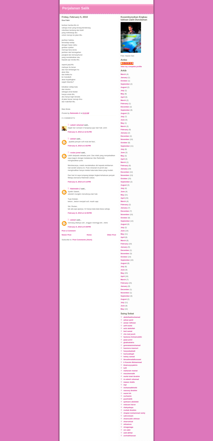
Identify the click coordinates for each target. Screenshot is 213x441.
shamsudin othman (131, 419)
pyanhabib (127, 399)
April (123, 97)
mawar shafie (129, 382)
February (124, 104)
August (124, 87)
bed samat (127, 331)
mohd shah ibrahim (131, 376)
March (123, 74)
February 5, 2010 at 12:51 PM (80, 132)
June (123, 120)
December (125, 107)
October (124, 81)
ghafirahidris (128, 342)
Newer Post (66, 235)
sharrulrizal (128, 422)
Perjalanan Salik (75, 8)
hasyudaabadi (129, 351)
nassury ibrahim (130, 390)
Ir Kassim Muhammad (132, 362)
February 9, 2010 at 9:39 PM (79, 227)
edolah (73, 139)
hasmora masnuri (130, 348)
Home (89, 235)
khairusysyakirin (130, 365)
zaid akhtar (128, 433)
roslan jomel (75, 153)
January (124, 77)
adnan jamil (128, 320)
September (125, 84)
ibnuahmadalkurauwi (132, 359)
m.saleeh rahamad (131, 379)
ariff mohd (127, 326)
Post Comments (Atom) (82, 240)
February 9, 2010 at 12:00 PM (80, 213)
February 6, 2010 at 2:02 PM (79, 146)
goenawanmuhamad (131, 345)
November (125, 139)
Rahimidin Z (75, 189)
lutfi (125, 368)
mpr (125, 385)
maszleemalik (129, 374)
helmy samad (129, 357)
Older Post (111, 235)
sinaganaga (128, 427)
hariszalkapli (128, 354)
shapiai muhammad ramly (134, 413)
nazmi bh (127, 393)
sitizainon (127, 424)
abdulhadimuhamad (131, 317)
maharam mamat (130, 371)
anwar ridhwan (129, 323)
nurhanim (127, 396)
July (122, 91)
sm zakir (127, 430)
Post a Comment (69, 231)
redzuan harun (129, 405)
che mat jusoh (129, 334)
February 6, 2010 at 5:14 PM (79, 182)
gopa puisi (127, 340)
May (122, 94)
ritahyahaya (128, 407)
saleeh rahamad (77, 125)
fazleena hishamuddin (132, 337)
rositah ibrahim (129, 410)
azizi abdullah (129, 328)
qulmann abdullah (131, 402)
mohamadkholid (130, 388)
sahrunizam (128, 416)
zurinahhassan (129, 436)
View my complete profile (131, 66)
